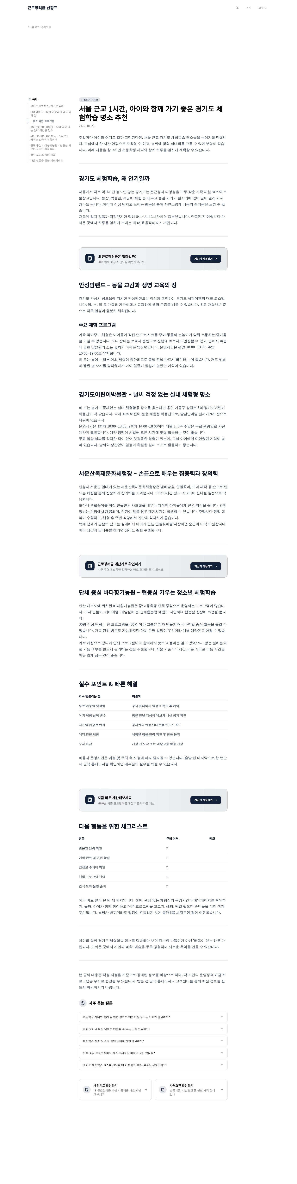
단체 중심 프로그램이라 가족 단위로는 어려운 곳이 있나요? (153, 1053)
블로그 (262, 8)
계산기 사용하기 (205, 259)
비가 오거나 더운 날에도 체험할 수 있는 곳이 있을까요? (153, 1029)
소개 (248, 8)
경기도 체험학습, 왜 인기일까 (47, 106)
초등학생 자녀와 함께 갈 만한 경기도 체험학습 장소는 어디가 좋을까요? (153, 1017)
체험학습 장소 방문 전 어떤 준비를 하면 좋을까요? (153, 1041)
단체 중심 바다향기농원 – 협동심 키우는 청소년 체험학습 (50, 146)
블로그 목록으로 (39, 27)
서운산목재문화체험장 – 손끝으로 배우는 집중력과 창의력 (49, 137)
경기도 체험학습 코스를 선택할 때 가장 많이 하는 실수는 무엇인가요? (153, 1065)
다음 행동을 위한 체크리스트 (46, 160)
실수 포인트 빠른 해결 (42, 154)
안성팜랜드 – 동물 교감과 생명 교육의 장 (50, 113)
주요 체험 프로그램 (43, 121)
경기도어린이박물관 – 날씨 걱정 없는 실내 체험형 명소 (50, 128)
